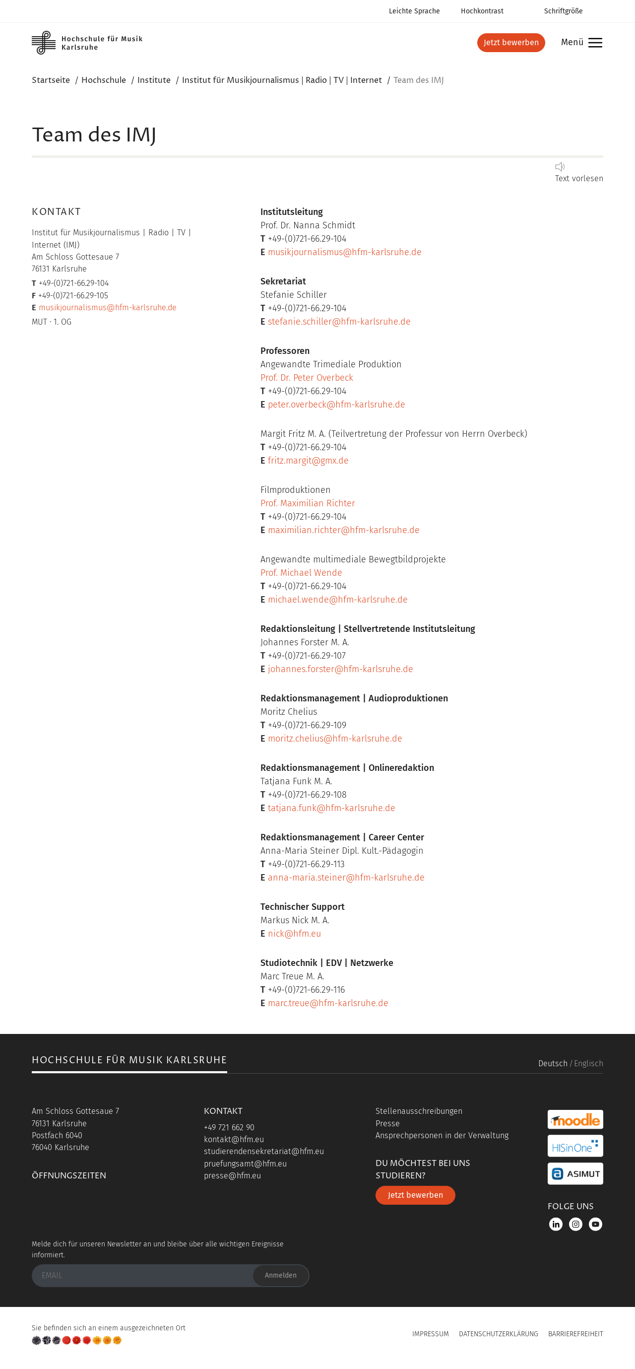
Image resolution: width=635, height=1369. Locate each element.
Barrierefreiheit (575, 1334)
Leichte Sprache (414, 11)
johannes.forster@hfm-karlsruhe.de (340, 669)
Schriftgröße (563, 11)
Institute (154, 80)
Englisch (588, 1063)
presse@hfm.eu (232, 1175)
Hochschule (103, 80)
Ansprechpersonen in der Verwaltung (442, 1135)
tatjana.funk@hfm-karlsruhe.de (331, 808)
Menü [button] (579, 43)
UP (317, 1337)
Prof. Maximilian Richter (307, 503)
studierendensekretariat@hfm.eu (264, 1151)
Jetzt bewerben (511, 42)
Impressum (430, 1334)
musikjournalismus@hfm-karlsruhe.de (108, 307)
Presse (388, 1123)
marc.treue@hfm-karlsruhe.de (328, 1003)
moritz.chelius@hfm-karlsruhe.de (335, 738)
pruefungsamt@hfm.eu (245, 1163)
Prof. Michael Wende (301, 572)
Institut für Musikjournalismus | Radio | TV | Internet (282, 80)
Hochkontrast (482, 11)
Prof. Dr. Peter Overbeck (306, 377)
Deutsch (553, 1063)
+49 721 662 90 (229, 1127)
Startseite (51, 80)
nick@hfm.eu (294, 933)
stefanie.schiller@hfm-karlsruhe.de (339, 321)
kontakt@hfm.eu (234, 1139)
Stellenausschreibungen (419, 1111)
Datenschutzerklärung (498, 1334)
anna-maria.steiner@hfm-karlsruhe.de (346, 877)
